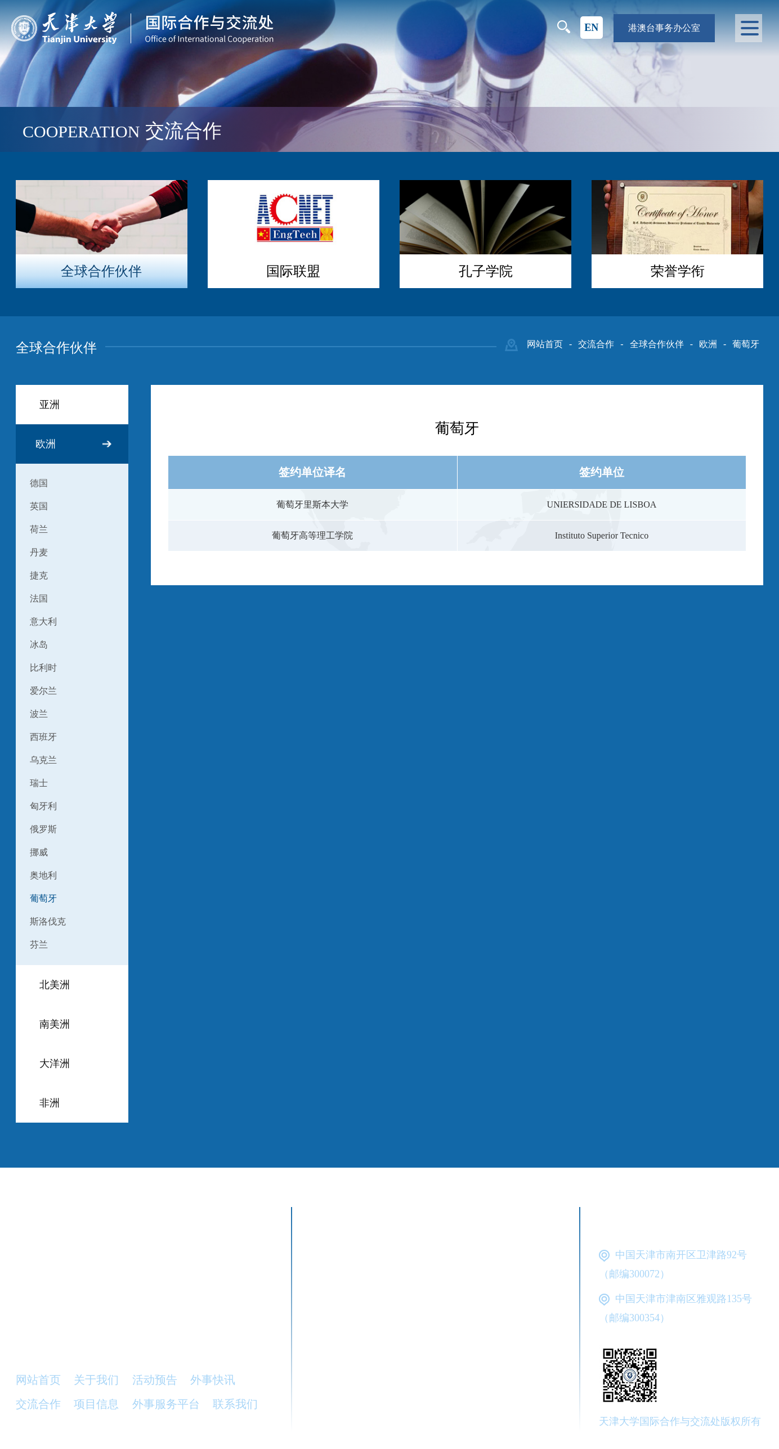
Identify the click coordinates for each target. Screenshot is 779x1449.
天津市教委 (345, 1341)
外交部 (399, 1264)
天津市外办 (421, 1341)
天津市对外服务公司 (368, 1367)
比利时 (43, 667)
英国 (39, 506)
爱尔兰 (43, 691)
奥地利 (43, 875)
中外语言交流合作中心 (483, 1315)
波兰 (39, 714)
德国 (39, 483)
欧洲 (708, 344)
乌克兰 (43, 760)
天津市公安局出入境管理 (379, 1393)
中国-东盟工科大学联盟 (375, 1419)
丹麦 (39, 552)
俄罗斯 (43, 829)
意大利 (43, 621)
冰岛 (39, 644)
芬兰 (39, 944)
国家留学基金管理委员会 (478, 1290)
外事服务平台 (166, 1404)
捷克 (39, 575)
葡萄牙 (745, 344)
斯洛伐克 (48, 921)
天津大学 (339, 1264)
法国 (39, 598)
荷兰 (39, 529)
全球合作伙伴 (657, 344)
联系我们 (235, 1404)
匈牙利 (43, 806)
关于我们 (96, 1380)
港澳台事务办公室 (664, 28)
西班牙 (43, 737)
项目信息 (96, 1404)
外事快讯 (212, 1380)
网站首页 (545, 344)
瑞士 (39, 783)
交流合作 (596, 344)
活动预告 (154, 1380)
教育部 (452, 1264)
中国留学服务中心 (362, 1315)
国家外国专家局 (356, 1290)
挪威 (39, 852)
